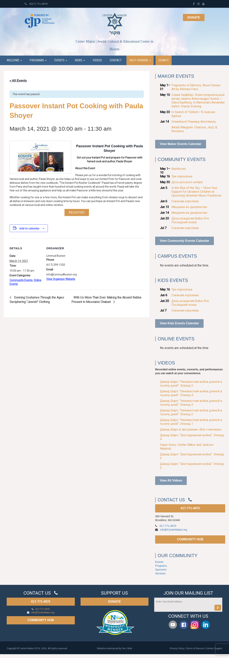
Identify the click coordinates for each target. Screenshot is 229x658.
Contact (116, 60)
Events (60, 60)
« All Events (18, 80)
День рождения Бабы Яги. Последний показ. (190, 220)
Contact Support (213, 648)
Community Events (21, 280)
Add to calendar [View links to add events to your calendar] (29, 228)
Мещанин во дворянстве (189, 207)
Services (160, 573)
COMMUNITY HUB (190, 539)
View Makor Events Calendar (180, 144)
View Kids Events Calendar (179, 323)
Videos (97, 60)
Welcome (14, 60)
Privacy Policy (177, 648)
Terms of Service (195, 648)
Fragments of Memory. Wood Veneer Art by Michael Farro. (196, 87)
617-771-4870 (190, 508)
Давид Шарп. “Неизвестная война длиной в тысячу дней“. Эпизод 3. (191, 402)
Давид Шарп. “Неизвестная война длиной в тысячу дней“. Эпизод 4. (191, 393)
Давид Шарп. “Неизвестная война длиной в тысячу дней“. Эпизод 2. (191, 412)
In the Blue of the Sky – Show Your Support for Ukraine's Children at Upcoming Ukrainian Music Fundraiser (196, 191)
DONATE (114, 601)
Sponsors (160, 569)
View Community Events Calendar (184, 240)
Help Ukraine (140, 60)
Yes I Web (127, 648)
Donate (193, 17)
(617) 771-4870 (36, 3)
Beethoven (178, 169)
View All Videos (171, 480)
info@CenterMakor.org (173, 529)
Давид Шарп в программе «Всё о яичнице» (191, 429)
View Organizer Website (60, 279)
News (80, 60)
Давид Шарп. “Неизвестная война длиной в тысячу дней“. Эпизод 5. (191, 383)
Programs (38, 60)
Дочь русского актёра (187, 182)
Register (77, 212)
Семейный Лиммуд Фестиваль (193, 121)
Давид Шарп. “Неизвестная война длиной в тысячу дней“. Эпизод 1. (191, 422)
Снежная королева (185, 201)
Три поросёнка (181, 176)
